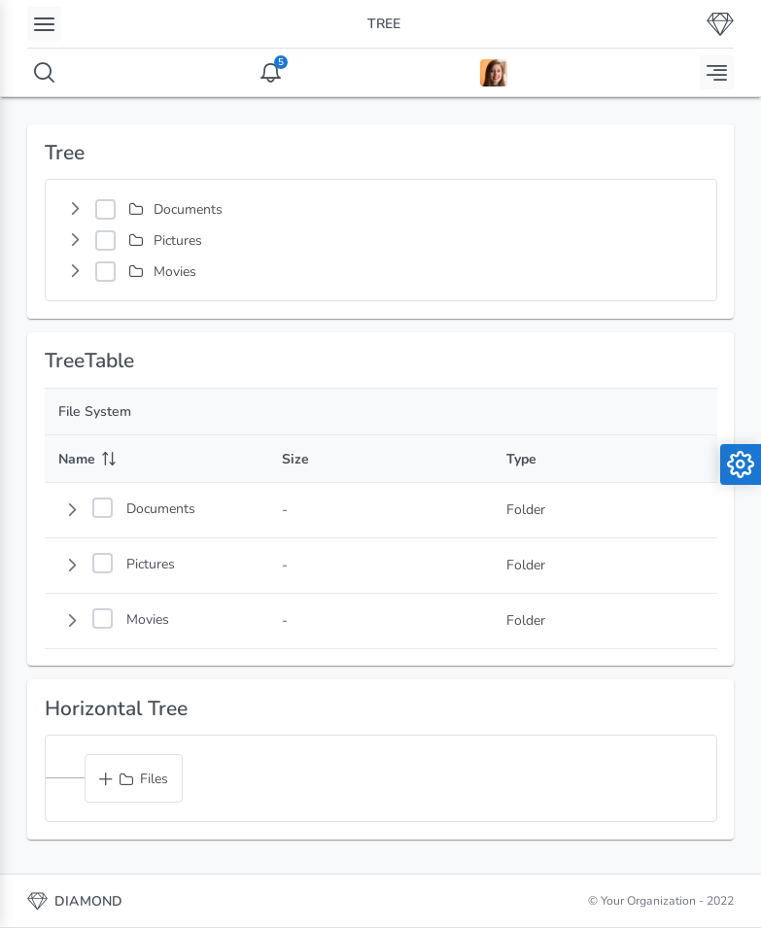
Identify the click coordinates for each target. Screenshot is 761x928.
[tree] (381, 240)
